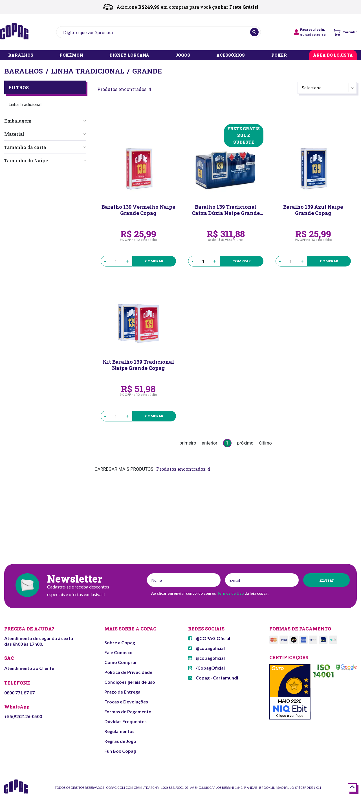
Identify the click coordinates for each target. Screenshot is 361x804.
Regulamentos (119, 731)
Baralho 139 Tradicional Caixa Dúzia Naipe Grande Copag (226, 210)
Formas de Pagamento (127, 711)
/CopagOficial (206, 667)
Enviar (326, 580)
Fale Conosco (118, 652)
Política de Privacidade (128, 672)
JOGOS (182, 55)
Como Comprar (120, 662)
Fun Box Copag (120, 751)
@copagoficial (206, 648)
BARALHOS (20, 55)
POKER (279, 55)
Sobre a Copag (119, 642)
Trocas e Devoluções (126, 701)
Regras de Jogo (120, 741)
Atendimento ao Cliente (29, 668)
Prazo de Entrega (122, 691)
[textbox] (158, 32)
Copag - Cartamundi (213, 677)
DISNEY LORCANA (129, 55)
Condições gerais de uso (129, 682)
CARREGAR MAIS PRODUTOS (123, 469)
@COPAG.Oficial (209, 638)
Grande (147, 70)
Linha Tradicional (87, 70)
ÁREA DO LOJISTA (333, 55)
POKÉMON (71, 55)
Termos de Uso (230, 593)
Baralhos (23, 70)
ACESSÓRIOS (230, 55)
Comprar (154, 261)
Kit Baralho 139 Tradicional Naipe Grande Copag (138, 365)
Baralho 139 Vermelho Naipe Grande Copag (138, 210)
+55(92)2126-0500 (23, 716)
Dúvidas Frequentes (125, 721)
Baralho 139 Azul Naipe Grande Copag (313, 210)
